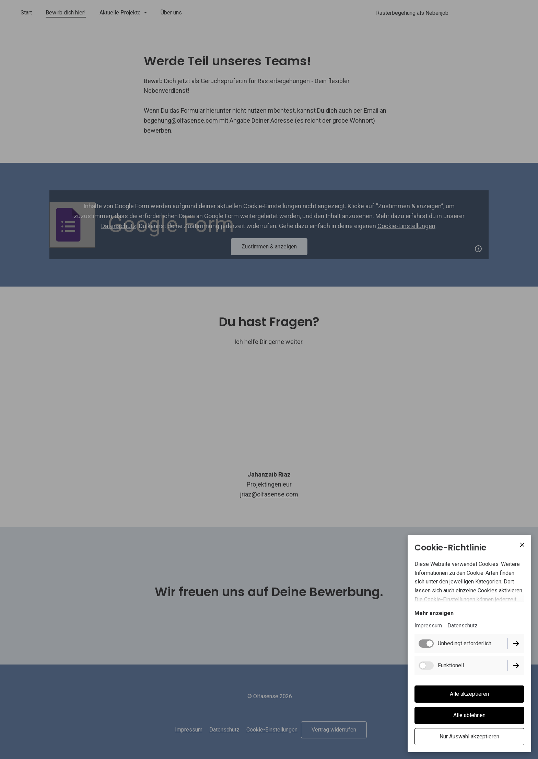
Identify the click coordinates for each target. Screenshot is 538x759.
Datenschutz (462, 625)
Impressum (428, 625)
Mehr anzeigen (434, 613)
